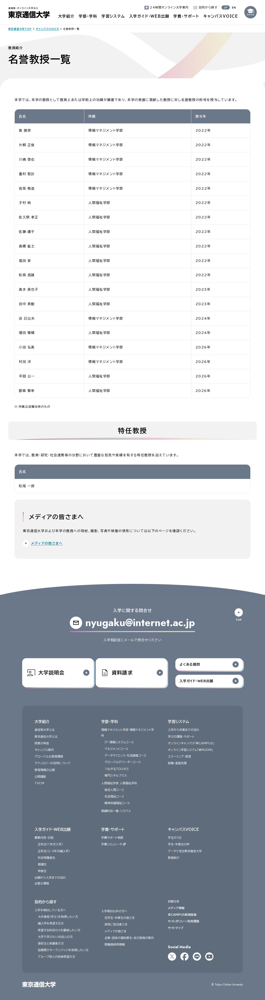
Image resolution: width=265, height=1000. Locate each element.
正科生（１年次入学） (50, 844)
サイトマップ (175, 928)
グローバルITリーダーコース (123, 762)
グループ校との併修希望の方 (56, 956)
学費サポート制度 (112, 837)
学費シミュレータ (113, 844)
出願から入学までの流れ (50, 877)
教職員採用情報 (115, 944)
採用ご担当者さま (116, 924)
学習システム (113, 16)
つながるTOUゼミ (117, 768)
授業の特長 (42, 743)
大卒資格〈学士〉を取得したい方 (58, 917)
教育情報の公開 (45, 770)
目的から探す (46, 902)
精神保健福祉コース (117, 803)
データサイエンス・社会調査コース (125, 755)
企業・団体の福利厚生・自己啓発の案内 (129, 937)
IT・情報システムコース (119, 742)
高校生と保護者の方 (51, 943)
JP (226, 7)
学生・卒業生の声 (179, 844)
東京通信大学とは (46, 736)
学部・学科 (88, 16)
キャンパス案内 (44, 749)
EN (234, 7)
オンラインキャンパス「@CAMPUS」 (191, 743)
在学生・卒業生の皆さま (120, 918)
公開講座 (40, 776)
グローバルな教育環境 (49, 756)
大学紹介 (66, 16)
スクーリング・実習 (179, 756)
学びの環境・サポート (181, 736)
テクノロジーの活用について (53, 763)
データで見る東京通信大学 (185, 851)
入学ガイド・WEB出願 (149, 16)
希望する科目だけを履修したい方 (59, 930)
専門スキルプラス (116, 775)
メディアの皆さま (115, 931)
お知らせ (173, 901)
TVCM (39, 783)
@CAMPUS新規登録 (182, 914)
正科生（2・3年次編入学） (54, 851)
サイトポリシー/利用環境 (183, 921)
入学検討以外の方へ (114, 911)
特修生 (42, 871)
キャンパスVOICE (220, 16)
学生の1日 (174, 837)
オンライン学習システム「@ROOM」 (190, 749)
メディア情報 (176, 908)
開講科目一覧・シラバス (116, 811)
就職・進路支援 (177, 763)
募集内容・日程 (44, 837)
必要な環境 (42, 883)
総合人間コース (114, 789)
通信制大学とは (45, 730)
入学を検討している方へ (50, 910)
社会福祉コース (114, 796)
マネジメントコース (116, 748)
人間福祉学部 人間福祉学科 (119, 783)
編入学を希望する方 (51, 923)
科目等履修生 (46, 857)
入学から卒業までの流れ (183, 730)
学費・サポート (186, 16)
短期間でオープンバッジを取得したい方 (63, 950)
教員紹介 (173, 857)
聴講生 (42, 864)
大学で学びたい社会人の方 (55, 936)
